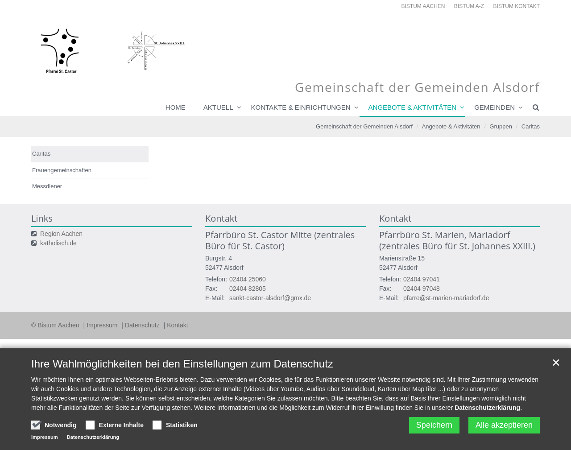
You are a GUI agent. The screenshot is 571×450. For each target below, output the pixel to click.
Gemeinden (494, 107)
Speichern (434, 425)
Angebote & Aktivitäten (412, 107)
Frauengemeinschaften (61, 170)
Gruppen (500, 126)
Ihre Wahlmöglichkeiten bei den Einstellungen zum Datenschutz (182, 364)
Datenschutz (143, 325)
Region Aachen (61, 233)
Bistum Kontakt (516, 6)
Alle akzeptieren (504, 425)
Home (176, 107)
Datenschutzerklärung (487, 407)
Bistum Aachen (423, 6)
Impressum (103, 325)
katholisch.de (58, 243)
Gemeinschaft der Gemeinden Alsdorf (364, 126)
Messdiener (47, 186)
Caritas (530, 126)
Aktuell (218, 107)
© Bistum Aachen (56, 325)
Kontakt (177, 325)
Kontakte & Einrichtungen (301, 107)
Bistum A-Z (469, 6)
